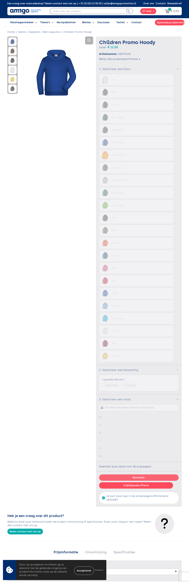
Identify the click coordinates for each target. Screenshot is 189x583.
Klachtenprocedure (110, 542)
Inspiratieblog (65, 533)
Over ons (148, 3)
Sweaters (34, 32)
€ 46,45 (15, 458)
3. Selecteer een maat (115, 211)
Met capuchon (52, 32)
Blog (59, 555)
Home (11, 32)
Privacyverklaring (152, 537)
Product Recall (108, 546)
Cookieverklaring (152, 533)
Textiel (22, 32)
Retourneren (106, 537)
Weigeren (99, 570)
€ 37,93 (161, 453)
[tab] (68, 364)
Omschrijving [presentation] (95, 364)
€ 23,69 (73, 453)
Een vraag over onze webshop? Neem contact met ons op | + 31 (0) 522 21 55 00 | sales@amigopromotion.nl (71, 3)
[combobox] (87, 11)
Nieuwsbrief (174, 3)
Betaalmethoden (109, 533)
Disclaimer (148, 542)
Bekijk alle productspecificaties (119, 58)
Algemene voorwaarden (156, 528)
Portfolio (61, 551)
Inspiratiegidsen (66, 537)
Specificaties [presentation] (121, 364)
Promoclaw (63, 542)
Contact (160, 3)
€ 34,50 (131, 453)
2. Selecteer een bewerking (118, 181)
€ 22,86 (102, 453)
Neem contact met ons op (25, 343)
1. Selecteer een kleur (115, 69)
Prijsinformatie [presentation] (68, 364)
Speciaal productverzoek (170, 22)
